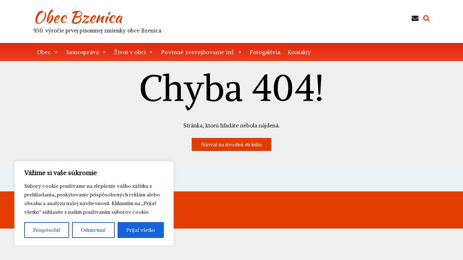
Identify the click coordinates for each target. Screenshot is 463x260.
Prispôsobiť (46, 230)
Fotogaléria (265, 52)
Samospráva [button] (86, 52)
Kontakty (299, 52)
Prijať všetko (140, 230)
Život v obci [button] (134, 52)
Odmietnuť (93, 230)
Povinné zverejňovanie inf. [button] (201, 52)
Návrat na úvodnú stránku (231, 144)
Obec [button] (48, 52)
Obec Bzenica (77, 17)
